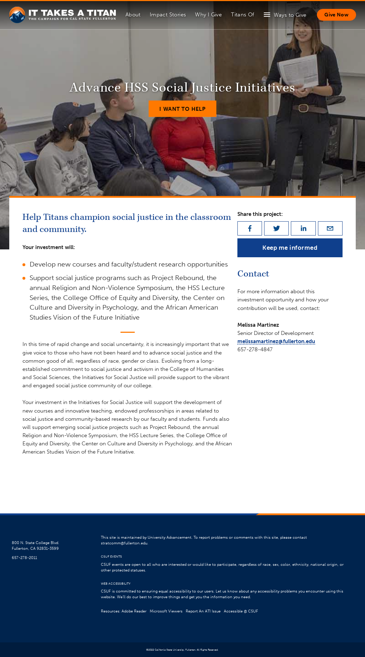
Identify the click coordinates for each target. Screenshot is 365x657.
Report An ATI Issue (203, 611)
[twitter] (276, 228)
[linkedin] (303, 228)
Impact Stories (168, 14)
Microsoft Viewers (166, 611)
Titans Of (242, 14)
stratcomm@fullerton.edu (124, 543)
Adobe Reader (134, 611)
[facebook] (249, 228)
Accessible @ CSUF (241, 611)
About (133, 14)
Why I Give (208, 14)
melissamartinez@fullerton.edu (276, 341)
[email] (330, 228)
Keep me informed (289, 247)
